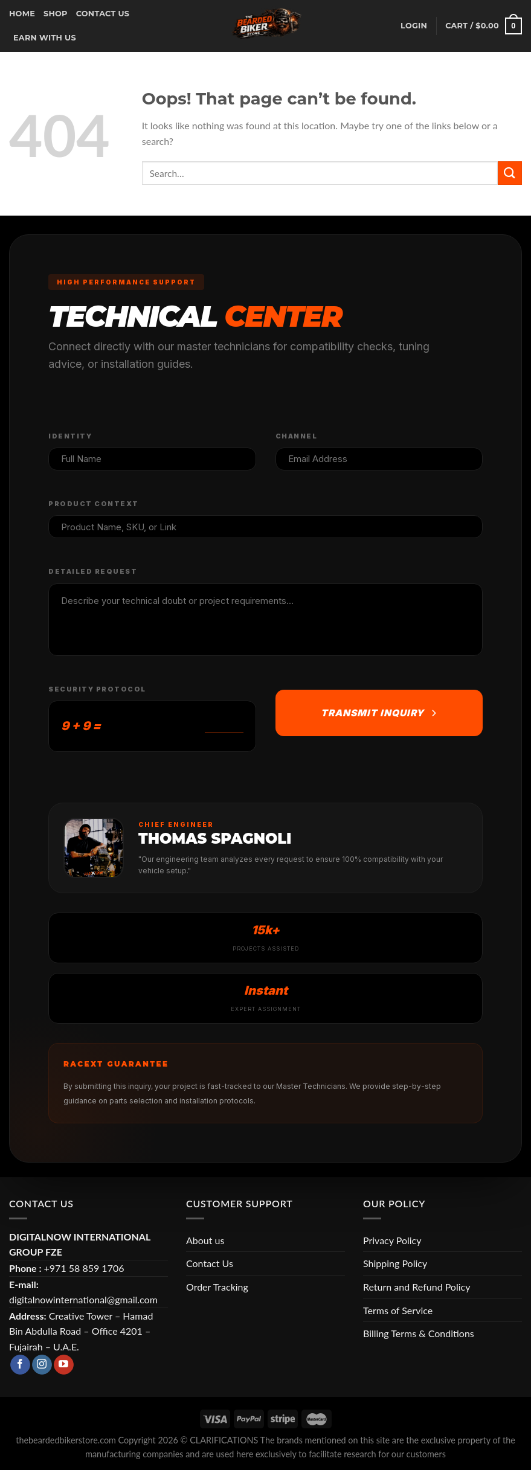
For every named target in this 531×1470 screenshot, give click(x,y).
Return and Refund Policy (416, 1286)
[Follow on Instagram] (42, 1365)
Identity (70, 436)
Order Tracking (217, 1286)
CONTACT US (103, 13)
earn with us (44, 37)
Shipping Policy (395, 1263)
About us (205, 1240)
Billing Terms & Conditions (418, 1333)
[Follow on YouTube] (64, 1365)
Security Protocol (97, 689)
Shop (55, 13)
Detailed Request (92, 571)
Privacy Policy (392, 1240)
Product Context (93, 503)
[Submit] (510, 173)
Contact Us (209, 1263)
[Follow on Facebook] (20, 1365)
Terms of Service (398, 1310)
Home (22, 13)
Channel (296, 436)
